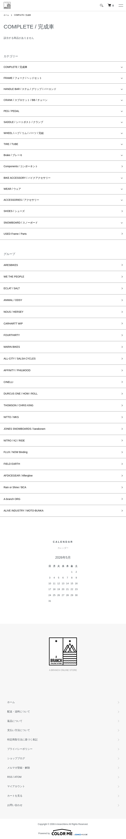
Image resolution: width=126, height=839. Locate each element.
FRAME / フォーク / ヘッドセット (23, 78)
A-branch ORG (12, 499)
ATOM (17, 776)
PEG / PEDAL (11, 111)
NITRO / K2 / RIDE (14, 440)
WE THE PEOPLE (14, 276)
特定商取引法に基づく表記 (22, 739)
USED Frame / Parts (15, 233)
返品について (14, 720)
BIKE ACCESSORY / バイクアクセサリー (27, 177)
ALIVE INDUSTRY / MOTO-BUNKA (24, 510)
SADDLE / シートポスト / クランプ (23, 122)
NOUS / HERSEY (13, 311)
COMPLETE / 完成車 (22, 15)
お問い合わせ (14, 805)
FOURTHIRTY (12, 335)
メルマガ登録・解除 (18, 767)
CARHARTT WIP (13, 323)
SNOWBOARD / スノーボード (21, 222)
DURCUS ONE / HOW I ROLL (21, 393)
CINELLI (8, 382)
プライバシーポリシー (19, 748)
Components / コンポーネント (21, 166)
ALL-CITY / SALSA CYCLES (20, 358)
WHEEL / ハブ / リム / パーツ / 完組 (24, 133)
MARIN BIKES (12, 346)
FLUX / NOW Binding (15, 452)
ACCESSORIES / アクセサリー (21, 199)
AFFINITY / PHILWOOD (17, 370)
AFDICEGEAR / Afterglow (18, 475)
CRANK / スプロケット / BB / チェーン (25, 100)
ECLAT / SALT (12, 288)
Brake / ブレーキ (13, 155)
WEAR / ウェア (12, 188)
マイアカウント (16, 786)
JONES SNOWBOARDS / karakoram (24, 428)
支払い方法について (18, 730)
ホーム (6, 15)
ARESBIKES (11, 265)
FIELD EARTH (12, 463)
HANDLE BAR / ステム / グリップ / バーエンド (30, 89)
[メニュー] (120, 5)
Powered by (63, 832)
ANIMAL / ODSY (13, 300)
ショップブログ (16, 758)
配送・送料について (18, 711)
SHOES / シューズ (14, 211)
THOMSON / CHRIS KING (18, 405)
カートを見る (14, 795)
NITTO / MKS (11, 417)
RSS (9, 776)
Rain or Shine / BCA (15, 487)
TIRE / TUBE (11, 144)
